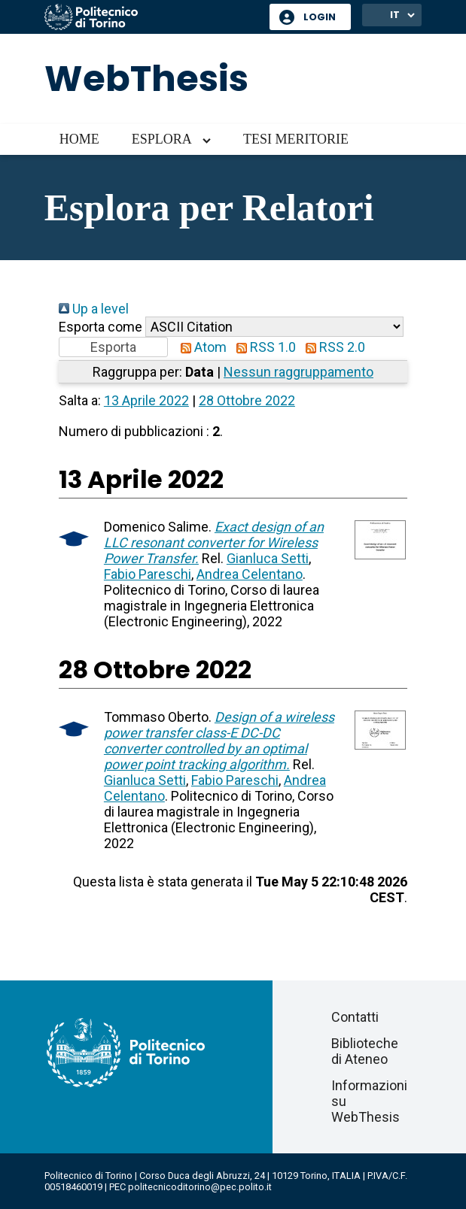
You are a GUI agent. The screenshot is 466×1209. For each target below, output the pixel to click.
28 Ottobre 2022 (247, 400)
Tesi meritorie (296, 139)
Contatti (355, 1017)
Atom (200, 347)
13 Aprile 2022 (146, 400)
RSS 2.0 (332, 347)
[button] (113, 347)
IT (395, 14)
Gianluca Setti (268, 558)
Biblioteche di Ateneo (364, 1051)
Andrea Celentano (249, 574)
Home (79, 139)
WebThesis (146, 78)
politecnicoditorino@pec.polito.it (200, 1186)
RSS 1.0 (263, 347)
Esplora (162, 139)
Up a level (94, 309)
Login (319, 17)
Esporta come (100, 327)
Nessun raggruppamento (298, 372)
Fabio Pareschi (147, 574)
